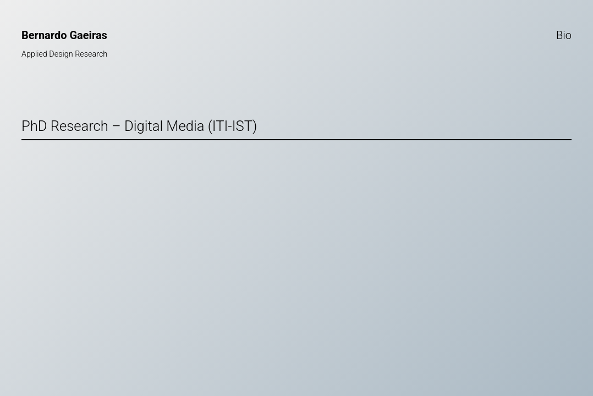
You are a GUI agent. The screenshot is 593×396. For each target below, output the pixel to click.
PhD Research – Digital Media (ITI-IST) (139, 126)
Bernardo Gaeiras (64, 35)
